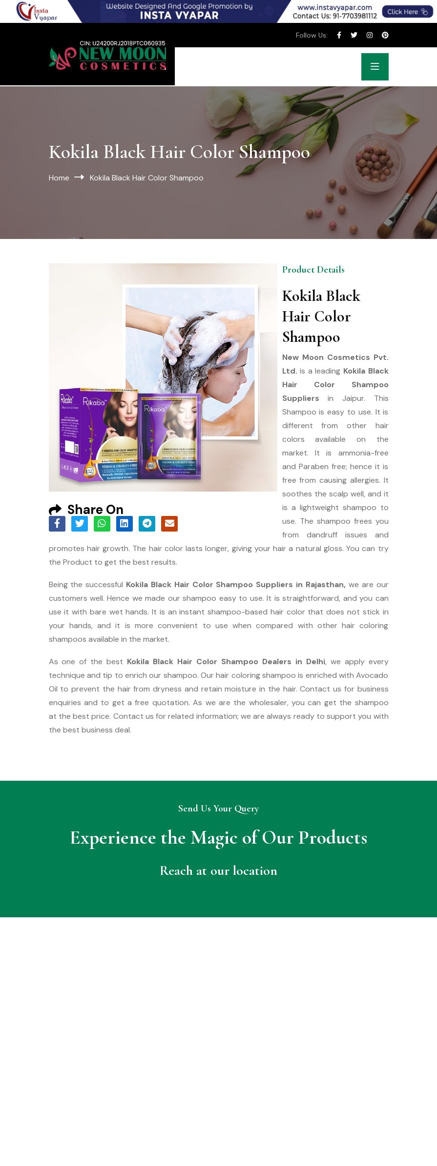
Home (59, 178)
